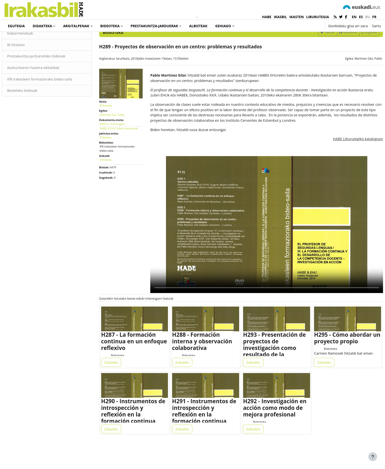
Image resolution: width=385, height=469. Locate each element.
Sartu (376, 25)
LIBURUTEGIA (317, 16)
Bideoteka (20, 39)
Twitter (316, 52)
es (361, 16)
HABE (267, 16)
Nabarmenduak (32, 53)
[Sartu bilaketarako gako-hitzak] (328, 39)
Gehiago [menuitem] (223, 26)
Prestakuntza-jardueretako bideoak (49, 76)
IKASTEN (296, 16)
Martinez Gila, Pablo (356, 79)
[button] (306, 26)
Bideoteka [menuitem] (110, 26)
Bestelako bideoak (34, 111)
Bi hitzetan (28, 65)
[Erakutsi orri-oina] (372, 456)
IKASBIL (280, 16)
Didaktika (111, 155)
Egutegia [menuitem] (16, 26)
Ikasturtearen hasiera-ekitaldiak (46, 88)
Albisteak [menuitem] (198, 26)
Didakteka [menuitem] (42, 26)
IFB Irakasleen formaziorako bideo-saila (52, 100)
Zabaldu (117, 378)
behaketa (111, 178)
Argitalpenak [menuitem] (76, 26)
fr (374, 16)
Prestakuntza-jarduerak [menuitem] (154, 26)
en (354, 16)
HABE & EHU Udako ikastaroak (125, 146)
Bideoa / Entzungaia (118, 142)
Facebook (336, 52)
